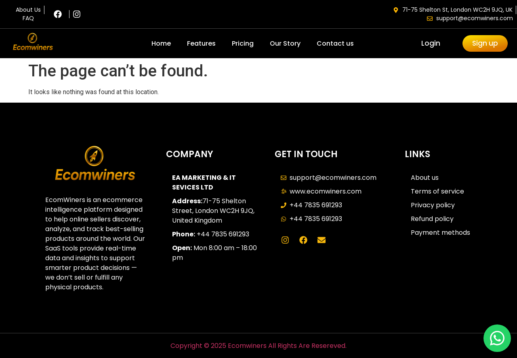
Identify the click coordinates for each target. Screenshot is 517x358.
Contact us (335, 43)
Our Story (285, 43)
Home (161, 43)
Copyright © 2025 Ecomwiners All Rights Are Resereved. (258, 345)
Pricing (243, 43)
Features (201, 43)
